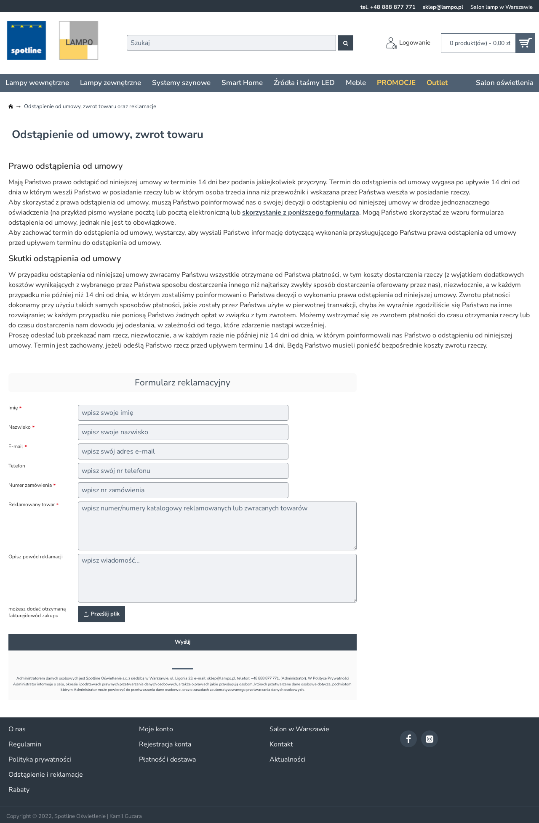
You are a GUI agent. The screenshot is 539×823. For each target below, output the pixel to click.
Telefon (16, 466)
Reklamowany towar (31, 505)
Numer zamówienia (30, 485)
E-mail (15, 446)
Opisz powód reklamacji (35, 557)
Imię (13, 408)
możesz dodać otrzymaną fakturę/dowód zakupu (37, 612)
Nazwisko (19, 427)
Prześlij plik (101, 614)
